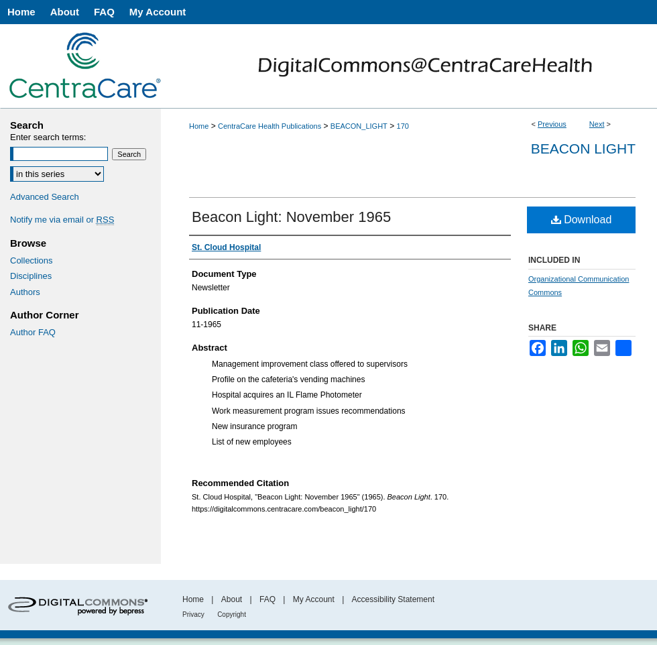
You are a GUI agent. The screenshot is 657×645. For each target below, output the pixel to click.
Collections (31, 260)
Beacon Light (583, 148)
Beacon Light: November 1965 (291, 217)
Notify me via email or (62, 220)
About (231, 599)
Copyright (231, 614)
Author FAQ (33, 332)
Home (198, 126)
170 (403, 126)
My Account (314, 599)
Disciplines (31, 276)
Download (581, 219)
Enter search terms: (48, 137)
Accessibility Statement (393, 599)
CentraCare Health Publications (269, 126)
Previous (552, 124)
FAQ (267, 599)
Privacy (193, 614)
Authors (25, 292)
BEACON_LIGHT (359, 126)
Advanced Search (44, 197)
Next (597, 124)
